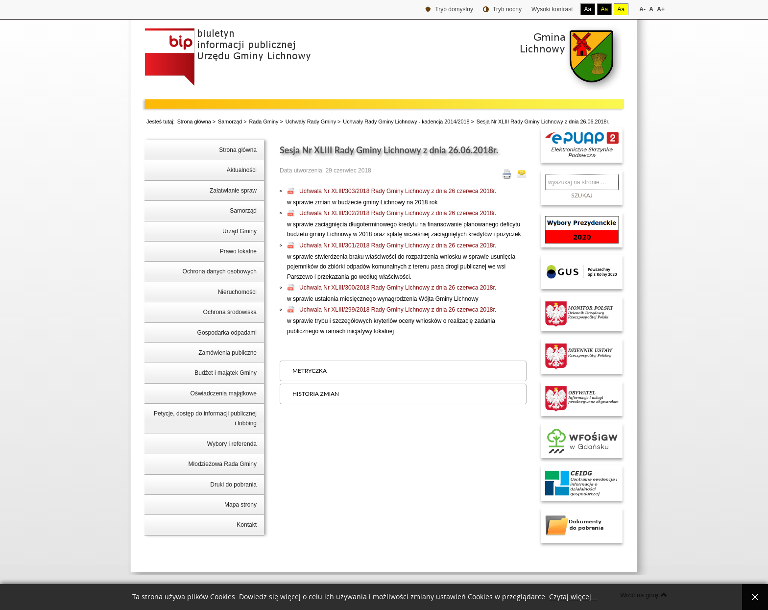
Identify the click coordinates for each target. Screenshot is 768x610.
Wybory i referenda (232, 443)
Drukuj (507, 174)
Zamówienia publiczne (227, 352)
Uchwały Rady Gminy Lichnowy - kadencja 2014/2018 (406, 121)
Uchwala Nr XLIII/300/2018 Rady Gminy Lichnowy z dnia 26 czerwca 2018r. (397, 287)
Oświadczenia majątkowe (224, 393)
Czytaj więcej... (573, 597)
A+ (661, 9)
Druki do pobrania (233, 484)
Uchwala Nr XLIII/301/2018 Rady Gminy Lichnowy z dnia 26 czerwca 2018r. (397, 245)
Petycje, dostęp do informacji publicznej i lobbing (205, 418)
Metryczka (309, 370)
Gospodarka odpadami (227, 332)
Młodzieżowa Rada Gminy (223, 464)
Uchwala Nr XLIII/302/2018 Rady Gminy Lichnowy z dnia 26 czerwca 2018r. (397, 213)
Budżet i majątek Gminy (225, 372)
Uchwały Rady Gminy (311, 121)
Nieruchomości (237, 292)
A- (642, 9)
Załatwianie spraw (233, 190)
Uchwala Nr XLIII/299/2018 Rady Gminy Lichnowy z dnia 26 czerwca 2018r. (397, 309)
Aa (588, 9)
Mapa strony (240, 504)
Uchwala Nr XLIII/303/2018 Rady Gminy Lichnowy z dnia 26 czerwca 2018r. (397, 191)
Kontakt (247, 524)
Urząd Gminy (239, 231)
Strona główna (194, 121)
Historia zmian (315, 393)
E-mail (522, 174)
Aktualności (242, 170)
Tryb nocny (502, 9)
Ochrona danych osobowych (220, 271)
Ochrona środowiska (230, 312)
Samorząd (230, 121)
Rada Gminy (264, 121)
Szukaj (582, 195)
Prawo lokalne (238, 251)
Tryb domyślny (449, 9)
